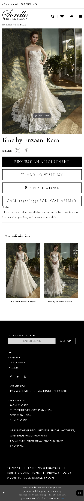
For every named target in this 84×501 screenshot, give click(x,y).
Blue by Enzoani (15, 25)
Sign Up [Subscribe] (65, 341)
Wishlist (14, 367)
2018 (24, 25)
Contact (14, 357)
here (62, 498)
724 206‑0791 (17, 386)
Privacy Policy (59, 473)
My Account (16, 362)
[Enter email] (31, 341)
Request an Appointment (42, 162)
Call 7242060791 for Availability (42, 201)
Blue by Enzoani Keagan (23, 301)
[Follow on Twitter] (18, 377)
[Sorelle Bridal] (15, 14)
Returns (14, 468)
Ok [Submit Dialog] (79, 493)
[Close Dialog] (3, 493)
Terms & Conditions (23, 473)
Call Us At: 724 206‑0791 (20, 4)
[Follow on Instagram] (25, 377)
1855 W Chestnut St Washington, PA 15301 (38, 391)
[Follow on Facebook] (10, 377)
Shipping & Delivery (44, 468)
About (12, 352)
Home (4, 25)
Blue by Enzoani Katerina (61, 301)
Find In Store (42, 188)
